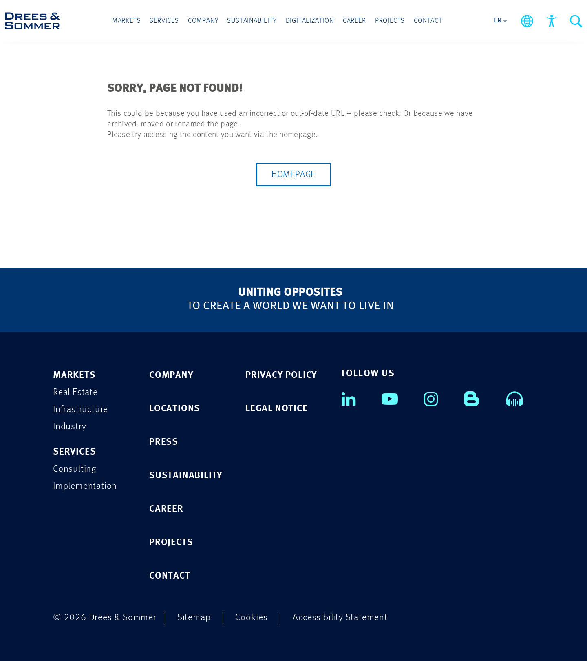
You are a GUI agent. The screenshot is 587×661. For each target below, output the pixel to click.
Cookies (251, 617)
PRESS (163, 442)
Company (203, 21)
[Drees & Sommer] (32, 20)
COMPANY (171, 375)
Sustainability (251, 21)
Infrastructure (80, 409)
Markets (126, 21)
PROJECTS (171, 542)
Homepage (293, 174)
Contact (428, 21)
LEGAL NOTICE (276, 408)
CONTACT (169, 576)
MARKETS (74, 375)
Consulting (74, 469)
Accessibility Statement (340, 617)
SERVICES (74, 452)
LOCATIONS (174, 408)
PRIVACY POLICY (281, 375)
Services (164, 21)
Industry (69, 426)
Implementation (85, 486)
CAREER (166, 509)
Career (354, 21)
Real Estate (75, 392)
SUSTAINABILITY (186, 475)
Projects (390, 21)
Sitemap (194, 617)
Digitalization (310, 21)
